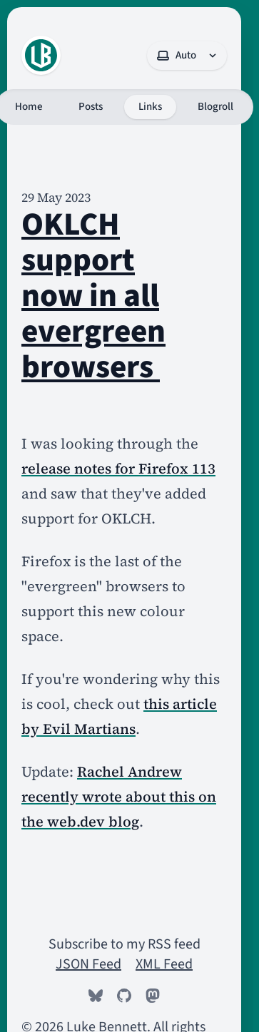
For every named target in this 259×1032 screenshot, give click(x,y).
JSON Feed (88, 964)
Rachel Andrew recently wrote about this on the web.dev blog (118, 797)
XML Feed (164, 964)
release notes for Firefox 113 (118, 469)
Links (150, 106)
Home (29, 106)
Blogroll (215, 106)
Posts (90, 106)
